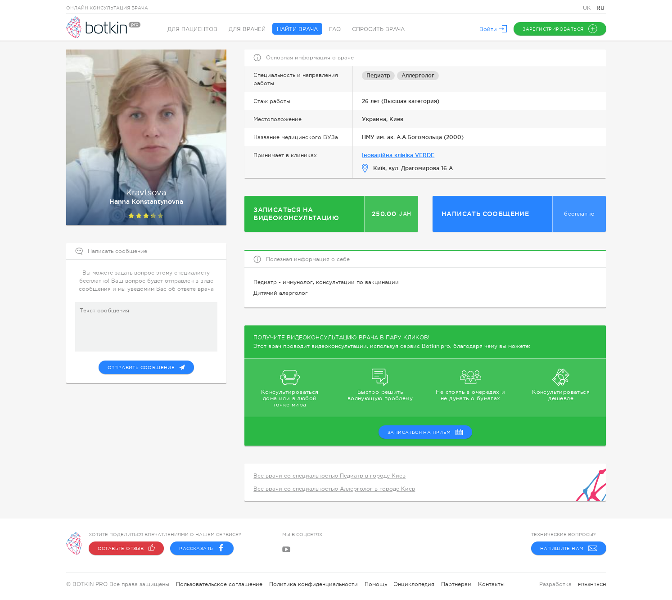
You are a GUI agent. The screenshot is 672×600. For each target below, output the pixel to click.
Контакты (491, 584)
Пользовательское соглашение (219, 584)
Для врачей (247, 29)
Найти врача (297, 29)
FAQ (335, 29)
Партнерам (456, 584)
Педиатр (378, 75)
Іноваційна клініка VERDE (398, 155)
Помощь (376, 584)
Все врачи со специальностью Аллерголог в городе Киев (334, 489)
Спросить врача (378, 29)
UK (588, 8)
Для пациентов (192, 29)
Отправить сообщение (146, 367)
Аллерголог (417, 75)
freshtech (592, 584)
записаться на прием (425, 432)
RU (600, 8)
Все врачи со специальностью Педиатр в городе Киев (329, 476)
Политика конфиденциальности (313, 584)
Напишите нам (568, 548)
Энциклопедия (414, 584)
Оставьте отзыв (126, 548)
